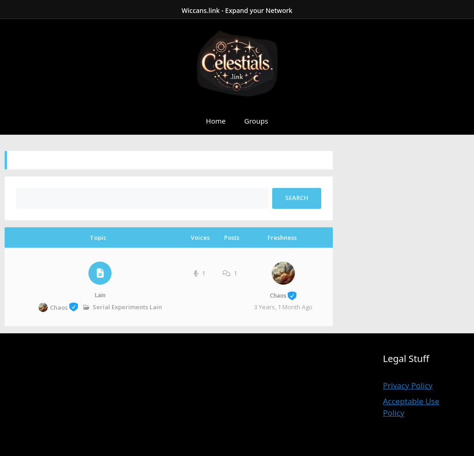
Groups (256, 120)
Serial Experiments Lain (127, 307)
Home (216, 120)
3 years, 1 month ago (283, 307)
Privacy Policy (407, 385)
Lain (100, 295)
